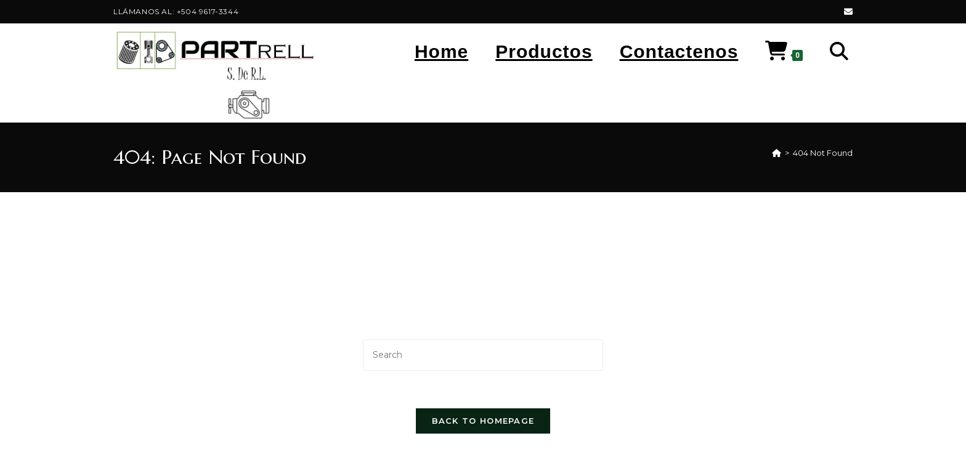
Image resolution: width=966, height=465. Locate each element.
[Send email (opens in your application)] (846, 12)
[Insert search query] (483, 355)
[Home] (776, 153)
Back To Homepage (483, 421)
